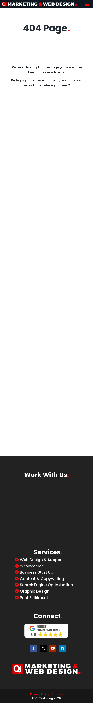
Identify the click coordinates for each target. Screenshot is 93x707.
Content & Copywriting (42, 578)
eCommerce (32, 566)
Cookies (57, 694)
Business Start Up (36, 572)
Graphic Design (34, 591)
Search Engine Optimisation (46, 584)
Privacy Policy (39, 694)
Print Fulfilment (34, 597)
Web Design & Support (41, 559)
